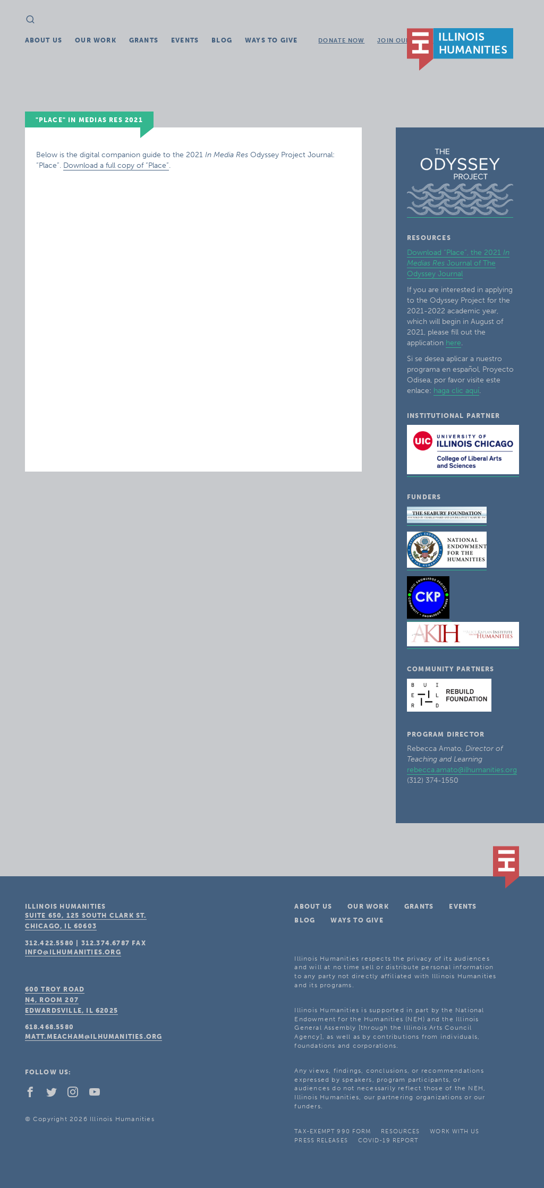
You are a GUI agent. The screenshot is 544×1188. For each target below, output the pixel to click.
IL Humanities (460, 49)
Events (185, 40)
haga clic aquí (456, 390)
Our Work (95, 40)
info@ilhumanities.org (73, 952)
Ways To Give (271, 40)
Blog (221, 40)
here (453, 342)
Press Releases (320, 1140)
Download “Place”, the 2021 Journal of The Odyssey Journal (458, 263)
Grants (143, 40)
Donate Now (341, 40)
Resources (400, 1131)
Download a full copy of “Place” (116, 165)
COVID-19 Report (388, 1140)
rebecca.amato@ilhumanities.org (462, 769)
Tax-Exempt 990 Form (332, 1131)
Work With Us (454, 1131)
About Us (44, 40)
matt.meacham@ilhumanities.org (94, 1036)
